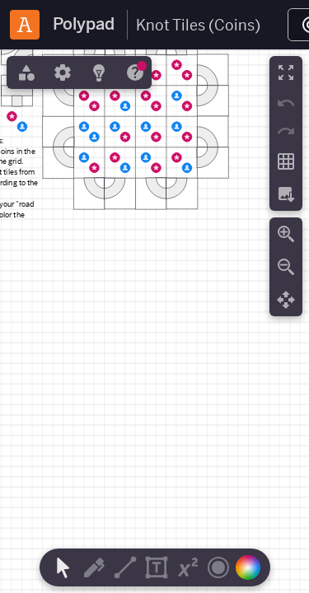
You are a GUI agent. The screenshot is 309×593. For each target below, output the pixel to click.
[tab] (25, 72)
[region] (154, 321)
